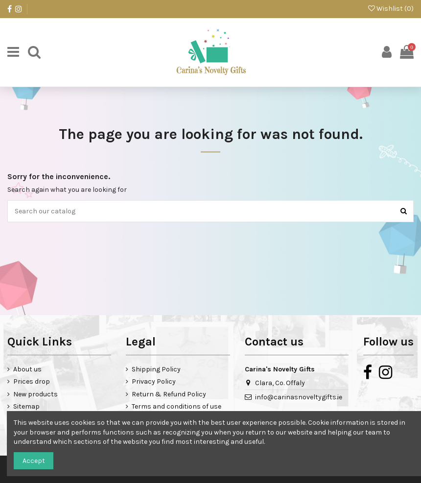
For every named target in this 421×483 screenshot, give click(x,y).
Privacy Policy (154, 381)
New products (35, 394)
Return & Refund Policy (169, 394)
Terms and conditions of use (176, 406)
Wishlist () (391, 8)
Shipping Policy (156, 369)
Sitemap (26, 406)
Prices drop (31, 381)
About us (27, 369)
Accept (34, 461)
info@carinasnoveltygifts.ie (298, 397)
